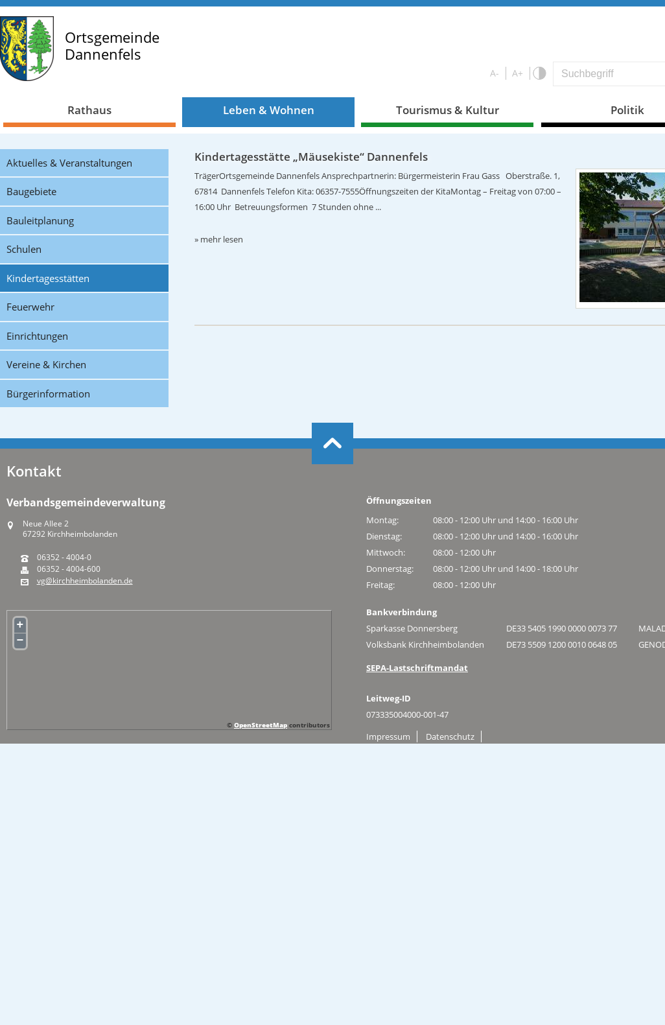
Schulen (23, 248)
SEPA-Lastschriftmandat (417, 668)
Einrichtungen (37, 335)
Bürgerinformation (48, 393)
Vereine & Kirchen (46, 364)
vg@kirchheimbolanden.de (85, 581)
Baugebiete (31, 191)
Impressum (388, 736)
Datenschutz (450, 736)
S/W (538, 73)
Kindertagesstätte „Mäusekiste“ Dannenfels (311, 156)
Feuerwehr (30, 306)
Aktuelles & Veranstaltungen (69, 162)
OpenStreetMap (260, 724)
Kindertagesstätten (47, 278)
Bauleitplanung (40, 220)
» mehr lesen (218, 239)
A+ (517, 73)
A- (494, 73)
